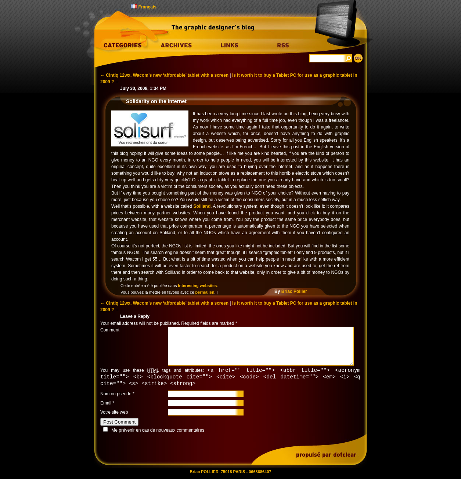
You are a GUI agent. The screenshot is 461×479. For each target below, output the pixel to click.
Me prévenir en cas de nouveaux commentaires (157, 431)
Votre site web (114, 413)
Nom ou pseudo (116, 395)
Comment (109, 330)
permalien (205, 292)
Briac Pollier (294, 291)
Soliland (202, 206)
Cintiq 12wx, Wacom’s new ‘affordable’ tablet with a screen (164, 75)
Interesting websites (197, 285)
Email (105, 404)
